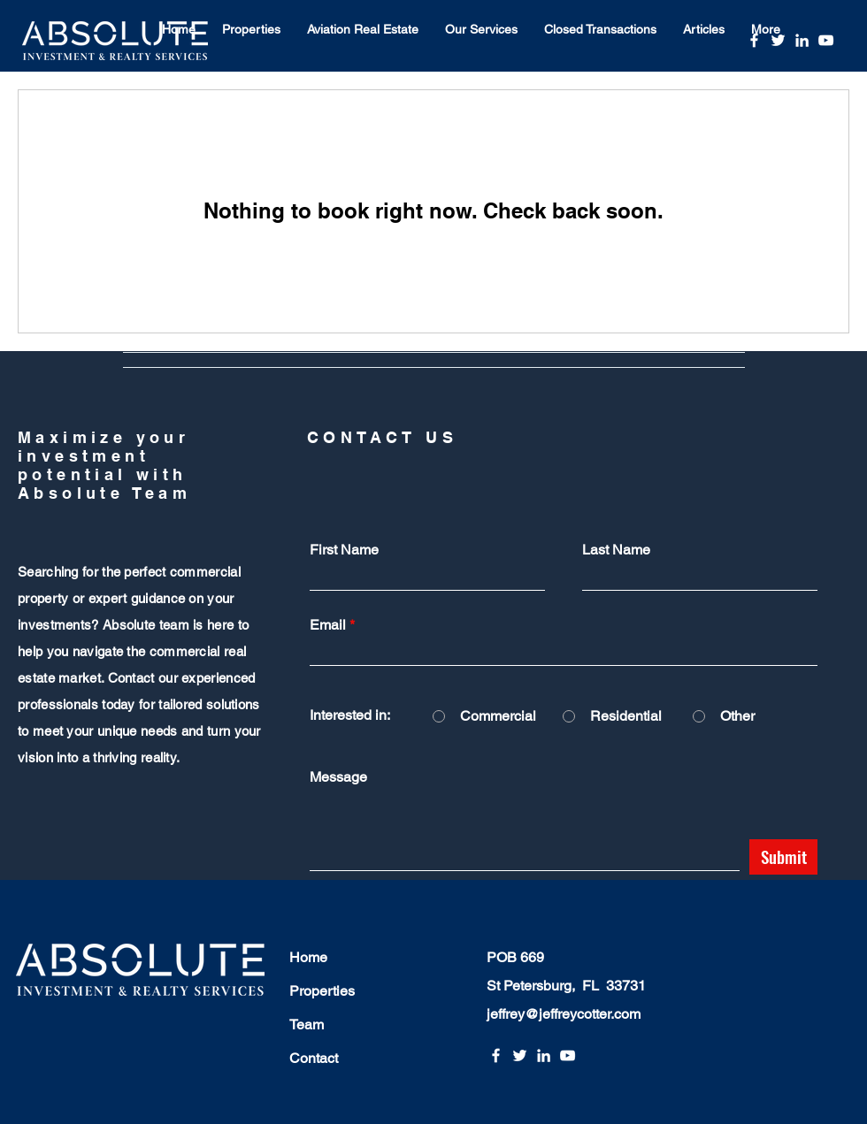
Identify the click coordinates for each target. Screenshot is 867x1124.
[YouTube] (826, 40)
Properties (322, 991)
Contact (313, 1058)
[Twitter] (778, 40)
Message (338, 777)
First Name (344, 550)
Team (306, 1024)
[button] (251, 29)
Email (328, 625)
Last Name (616, 550)
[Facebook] (754, 40)
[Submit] (783, 857)
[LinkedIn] (802, 40)
